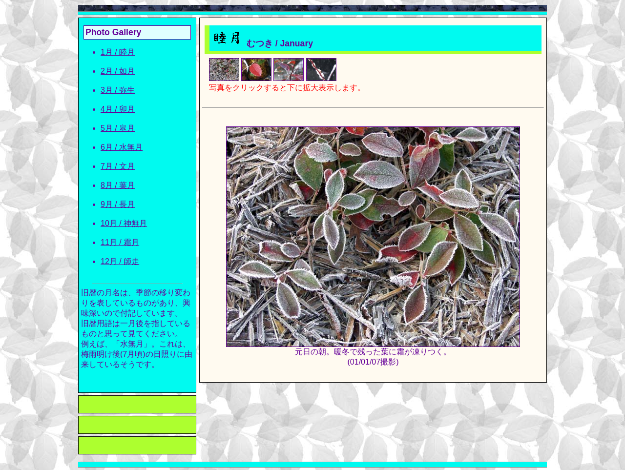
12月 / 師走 (120, 261)
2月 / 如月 (118, 71)
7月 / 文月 (118, 166)
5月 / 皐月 (118, 128)
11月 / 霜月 (120, 242)
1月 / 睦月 (118, 52)
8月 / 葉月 (118, 185)
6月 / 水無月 (122, 147)
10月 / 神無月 (124, 223)
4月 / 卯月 (118, 109)
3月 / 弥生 (118, 90)
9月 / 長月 (118, 204)
